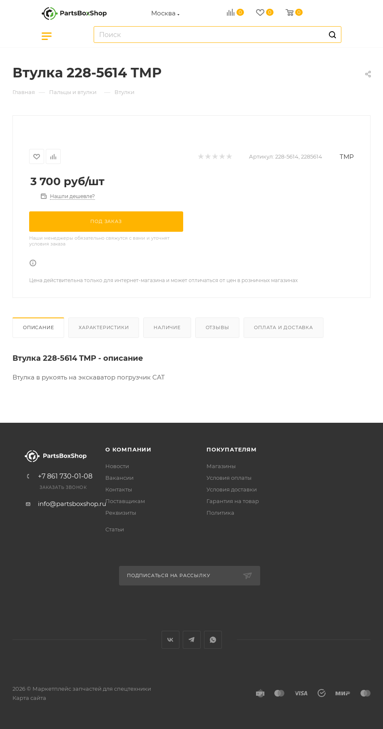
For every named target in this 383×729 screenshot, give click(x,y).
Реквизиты (120, 512)
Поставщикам (125, 501)
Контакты (118, 489)
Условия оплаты (228, 477)
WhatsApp (213, 640)
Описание (38, 327)
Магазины (221, 466)
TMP (347, 157)
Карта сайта (29, 697)
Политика (220, 512)
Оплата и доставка (283, 327)
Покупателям (231, 449)
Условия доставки (231, 489)
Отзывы (217, 327)
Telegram (192, 640)
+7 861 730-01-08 (65, 476)
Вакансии (119, 477)
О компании (128, 449)
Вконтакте (170, 640)
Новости (117, 466)
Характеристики (104, 327)
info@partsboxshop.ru (72, 504)
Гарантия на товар (232, 501)
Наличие (167, 327)
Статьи (114, 529)
